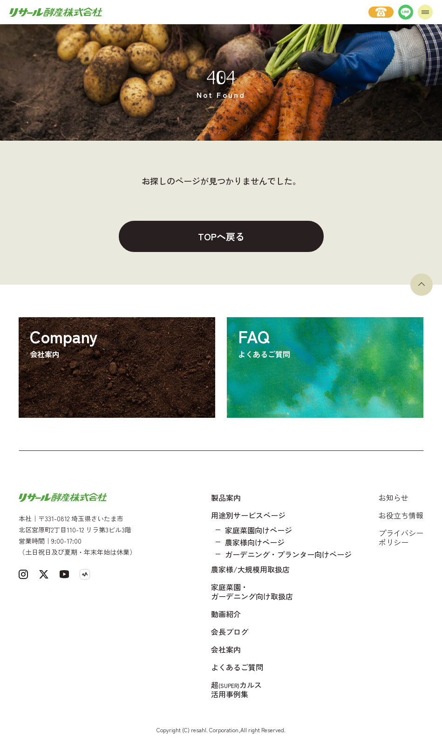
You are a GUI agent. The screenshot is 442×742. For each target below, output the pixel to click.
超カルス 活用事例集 (236, 689)
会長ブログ (229, 631)
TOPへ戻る (221, 236)
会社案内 (226, 649)
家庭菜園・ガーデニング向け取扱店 (252, 591)
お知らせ (393, 497)
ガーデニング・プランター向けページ (288, 554)
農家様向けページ (255, 542)
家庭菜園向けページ (258, 530)
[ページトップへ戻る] (421, 284)
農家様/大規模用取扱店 (250, 569)
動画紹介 (226, 614)
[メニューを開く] (425, 12)
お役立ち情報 (401, 515)
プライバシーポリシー (401, 537)
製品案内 (226, 497)
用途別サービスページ (248, 515)
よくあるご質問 (237, 667)
